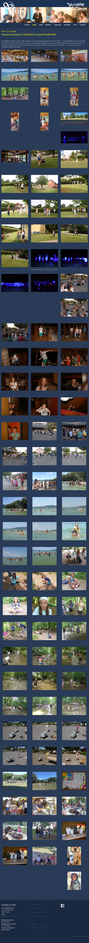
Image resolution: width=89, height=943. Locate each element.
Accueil (27, 25)
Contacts (82, 25)
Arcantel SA (85, 936)
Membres (48, 25)
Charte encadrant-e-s (38, 928)
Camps (34, 25)
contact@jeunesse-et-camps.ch (9, 916)
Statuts (33, 924)
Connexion (57, 25)
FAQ (32, 920)
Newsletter (67, 25)
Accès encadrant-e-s (38, 912)
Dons (41, 25)
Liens (75, 25)
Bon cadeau (35, 905)
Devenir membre (37, 908)
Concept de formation (38, 916)
